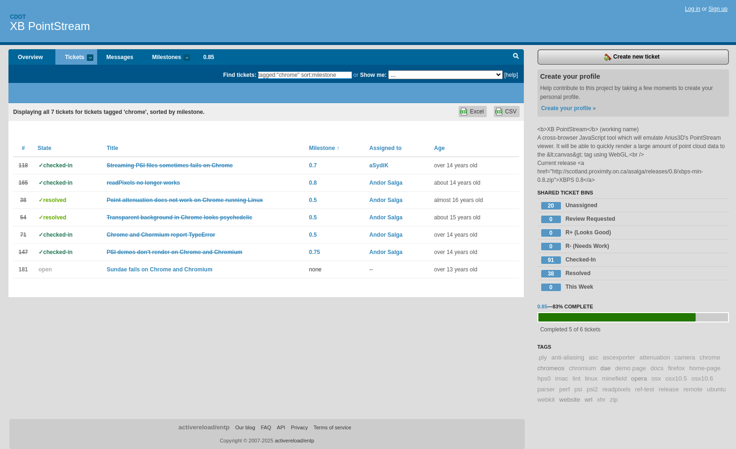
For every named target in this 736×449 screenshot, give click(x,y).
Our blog (245, 427)
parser (546, 389)
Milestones (166, 58)
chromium (582, 368)
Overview (30, 57)
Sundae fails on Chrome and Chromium (159, 269)
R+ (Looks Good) (576, 233)
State (44, 148)
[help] (511, 75)
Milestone (324, 148)
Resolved (565, 273)
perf (564, 389)
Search (516, 57)
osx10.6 (702, 378)
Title (112, 148)
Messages (120, 57)
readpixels (616, 389)
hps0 (544, 378)
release (669, 389)
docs (657, 368)
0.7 (313, 165)
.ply (542, 357)
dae (605, 368)
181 (23, 269)
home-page (705, 368)
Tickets (74, 58)
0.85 (208, 57)
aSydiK (379, 165)
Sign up (718, 9)
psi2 (592, 389)
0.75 (314, 252)
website (569, 399)
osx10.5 (676, 378)
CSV (511, 111)
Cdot (18, 17)
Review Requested (578, 219)
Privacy (299, 427)
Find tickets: (240, 75)
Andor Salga (386, 183)
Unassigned (569, 206)
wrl (588, 399)
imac (561, 378)
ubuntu (716, 389)
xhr (601, 399)
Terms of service (332, 427)
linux (591, 378)
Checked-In (568, 260)
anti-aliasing (568, 357)
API (281, 427)
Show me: (373, 75)
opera (639, 378)
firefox (676, 368)
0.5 (313, 200)
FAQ (266, 427)
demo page (630, 368)
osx (656, 378)
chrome (709, 357)
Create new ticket (631, 57)
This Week (567, 287)
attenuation (654, 357)
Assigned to (385, 148)
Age (439, 148)
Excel (476, 111)
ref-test (644, 389)
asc (593, 357)
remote (693, 389)
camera (685, 357)
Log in (692, 9)
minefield (614, 378)
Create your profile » (568, 108)
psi (578, 389)
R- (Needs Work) (575, 246)
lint (577, 378)
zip (614, 399)
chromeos (551, 368)
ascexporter (619, 357)
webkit (546, 399)
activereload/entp (204, 427)
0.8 (313, 183)
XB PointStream (50, 26)
